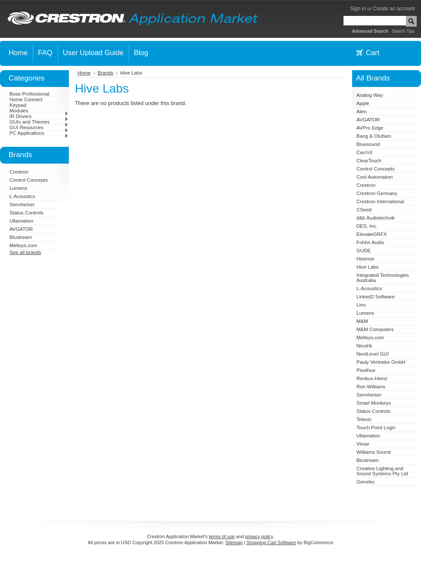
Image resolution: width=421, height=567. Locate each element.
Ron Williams (370, 386)
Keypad (17, 105)
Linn (361, 304)
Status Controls (26, 212)
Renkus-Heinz (371, 378)
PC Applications (38, 133)
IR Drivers (38, 116)
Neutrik (364, 345)
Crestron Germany (376, 193)
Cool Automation (374, 177)
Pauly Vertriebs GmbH (381, 362)
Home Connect (26, 99)
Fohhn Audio (370, 242)
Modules (38, 110)
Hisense (365, 258)
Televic (363, 419)
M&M (362, 321)
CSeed (363, 209)
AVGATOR (21, 229)
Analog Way (369, 95)
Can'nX (364, 152)
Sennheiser (21, 204)
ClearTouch (368, 160)
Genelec (365, 481)
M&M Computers (374, 329)
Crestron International (380, 201)
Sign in (358, 9)
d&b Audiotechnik (375, 217)
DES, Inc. (367, 226)
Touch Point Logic (376, 427)
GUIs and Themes (38, 121)
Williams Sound (373, 452)
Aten (361, 111)
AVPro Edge (370, 127)
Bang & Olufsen (373, 136)
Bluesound (368, 144)
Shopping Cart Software (271, 542)
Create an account (394, 9)
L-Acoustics (22, 196)
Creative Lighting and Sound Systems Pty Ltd (382, 471)
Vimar (362, 443)
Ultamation (21, 220)
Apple (362, 103)
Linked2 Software (375, 296)
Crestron (18, 171)
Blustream (20, 237)
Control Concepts (28, 180)
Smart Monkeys (373, 403)
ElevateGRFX (371, 234)
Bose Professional (29, 93)
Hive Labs (367, 267)
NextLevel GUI (372, 353)
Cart (372, 53)
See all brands (25, 252)
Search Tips (403, 31)
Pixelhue (365, 370)
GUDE (363, 250)
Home (84, 72)
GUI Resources (38, 127)
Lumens (18, 188)
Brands (106, 72)
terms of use (222, 536)
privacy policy (258, 536)
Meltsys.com (23, 245)
